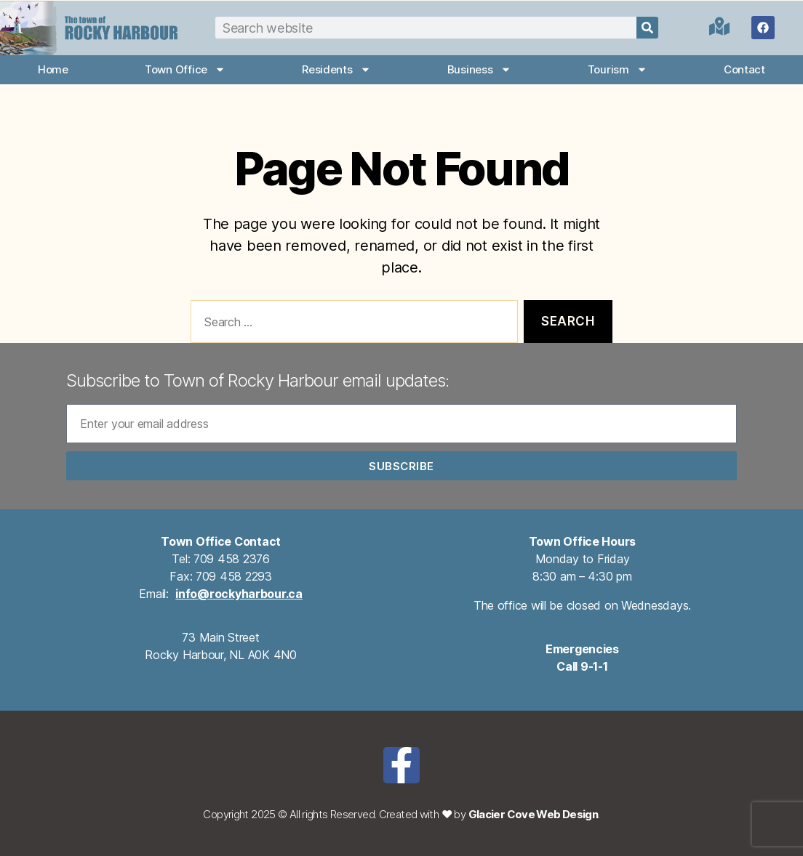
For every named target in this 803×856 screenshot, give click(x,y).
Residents (336, 69)
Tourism (617, 69)
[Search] (647, 28)
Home (53, 69)
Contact (744, 69)
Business (479, 69)
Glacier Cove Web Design (533, 814)
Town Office (185, 69)
